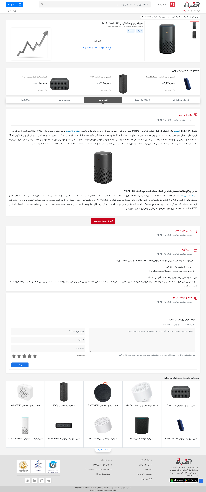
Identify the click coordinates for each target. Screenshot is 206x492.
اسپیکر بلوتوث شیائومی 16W (100, 77)
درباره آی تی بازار (147, 460)
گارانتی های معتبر (102, 464)
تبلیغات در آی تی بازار (104, 474)
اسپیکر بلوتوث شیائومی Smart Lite (34, 77)
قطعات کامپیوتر (73, 131)
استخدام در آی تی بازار (145, 474)
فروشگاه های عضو (190, 11)
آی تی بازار (195, 17)
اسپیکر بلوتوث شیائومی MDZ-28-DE (103, 438)
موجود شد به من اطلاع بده (97, 47)
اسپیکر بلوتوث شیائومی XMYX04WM (103, 405)
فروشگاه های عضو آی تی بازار (98, 469)
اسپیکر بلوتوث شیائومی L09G (141, 438)
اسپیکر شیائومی (175, 17)
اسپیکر (186, 17)
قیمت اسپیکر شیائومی (103, 220)
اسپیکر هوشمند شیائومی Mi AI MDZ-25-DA (25, 438)
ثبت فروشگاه (106, 460)
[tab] (181, 378)
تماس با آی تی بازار (146, 464)
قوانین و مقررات (147, 478)
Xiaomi (130, 30)
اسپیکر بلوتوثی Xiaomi (187, 195)
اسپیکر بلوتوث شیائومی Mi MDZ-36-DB (64, 438)
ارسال (20, 364)
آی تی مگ (149, 469)
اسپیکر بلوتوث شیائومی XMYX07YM (25, 405)
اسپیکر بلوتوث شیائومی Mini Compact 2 (142, 405)
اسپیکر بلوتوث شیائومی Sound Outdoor (160, 77)
